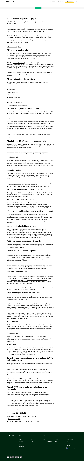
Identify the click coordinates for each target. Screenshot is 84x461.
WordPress (20, 444)
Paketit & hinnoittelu (51, 1)
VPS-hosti (9, 55)
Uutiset (67, 441)
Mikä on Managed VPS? (14, 419)
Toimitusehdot (41, 457)
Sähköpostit (21, 441)
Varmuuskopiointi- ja (32, 280)
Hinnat (44, 439)
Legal (38, 457)
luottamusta (12, 260)
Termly (32, 439)
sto (24, 232)
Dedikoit (9, 72)
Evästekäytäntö (54, 457)
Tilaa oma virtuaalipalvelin (13, 409)
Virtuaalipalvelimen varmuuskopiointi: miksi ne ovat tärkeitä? (23, 421)
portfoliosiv (20, 232)
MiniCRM (32, 441)
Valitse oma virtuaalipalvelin (14, 47)
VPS (19, 449)
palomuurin (42, 278)
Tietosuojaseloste (48, 457)
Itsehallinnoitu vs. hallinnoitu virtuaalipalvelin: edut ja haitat (23, 416)
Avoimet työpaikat (69, 439)
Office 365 (20, 448)
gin (13, 55)
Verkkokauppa (21, 446)
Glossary (56, 441)
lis (7, 260)
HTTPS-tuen (49, 278)
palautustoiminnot (42, 280)
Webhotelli (20, 439)
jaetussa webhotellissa (18, 63)
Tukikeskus (56, 439)
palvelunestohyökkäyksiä (16, 280)
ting (15, 72)
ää (8, 260)
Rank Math (32, 444)
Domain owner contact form (47, 441)
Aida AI (68, 5)
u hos (12, 72)
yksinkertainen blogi (12, 232)
